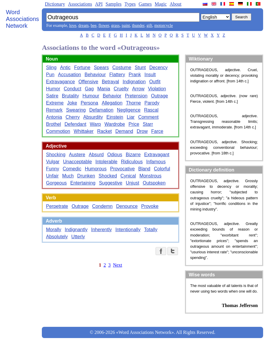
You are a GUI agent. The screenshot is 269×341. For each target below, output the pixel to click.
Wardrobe (114, 124)
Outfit (154, 81)
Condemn (102, 206)
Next (117, 264)
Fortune (82, 67)
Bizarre (133, 154)
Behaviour (95, 74)
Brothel (53, 124)
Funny (52, 168)
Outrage (159, 95)
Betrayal (110, 81)
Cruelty (121, 88)
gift (149, 25)
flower (103, 25)
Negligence (129, 109)
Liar (131, 117)
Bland (144, 168)
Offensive (88, 81)
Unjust (132, 182)
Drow (142, 131)
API (99, 3)
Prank (134, 74)
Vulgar (53, 161)
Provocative (122, 168)
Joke (72, 102)
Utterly (78, 236)
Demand (124, 131)
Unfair (52, 175)
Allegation (112, 102)
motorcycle (163, 25)
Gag (89, 88)
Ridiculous (132, 161)
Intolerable (106, 161)
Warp (95, 124)
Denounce (127, 206)
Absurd (96, 154)
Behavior (112, 95)
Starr (148, 124)
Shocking (55, 154)
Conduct (72, 88)
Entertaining (82, 182)
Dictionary (55, 3)
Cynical (128, 175)
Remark (54, 109)
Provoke (150, 206)
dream (83, 25)
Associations (80, 3)
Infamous (156, 161)
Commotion (58, 131)
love (72, 25)
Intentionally (128, 229)
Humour (90, 95)
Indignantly (76, 229)
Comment (148, 117)
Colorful (162, 168)
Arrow (138, 88)
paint (126, 25)
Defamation (101, 109)
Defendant (75, 124)
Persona (89, 102)
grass (115, 25)
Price (133, 124)
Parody (151, 102)
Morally (53, 229)
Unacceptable (77, 161)
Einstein (114, 117)
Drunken (86, 175)
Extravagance (60, 81)
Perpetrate (57, 206)
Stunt (140, 67)
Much (68, 175)
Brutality (70, 95)
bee (93, 25)
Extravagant (156, 154)
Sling (51, 67)
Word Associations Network (22, 19)
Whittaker (84, 131)
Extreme (55, 102)
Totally (150, 229)
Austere (77, 154)
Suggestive (110, 182)
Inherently (101, 229)
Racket (104, 131)
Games (144, 3)
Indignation (134, 81)
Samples (113, 3)
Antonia (54, 117)
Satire (52, 95)
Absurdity (93, 117)
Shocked (108, 175)
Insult (150, 74)
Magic (161, 3)
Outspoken (154, 182)
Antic (65, 67)
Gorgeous (56, 182)
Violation (157, 88)
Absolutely (57, 236)
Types (130, 3)
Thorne (133, 102)
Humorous (96, 168)
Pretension (136, 95)
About (175, 3)
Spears (101, 67)
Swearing (76, 109)
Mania (103, 88)
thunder (138, 25)
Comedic (72, 168)
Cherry (73, 117)
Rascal (151, 109)
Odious (114, 154)
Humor (53, 88)
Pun (50, 74)
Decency (158, 67)
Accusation (69, 74)
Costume (121, 67)
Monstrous (150, 175)
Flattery (117, 74)
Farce (157, 131)
